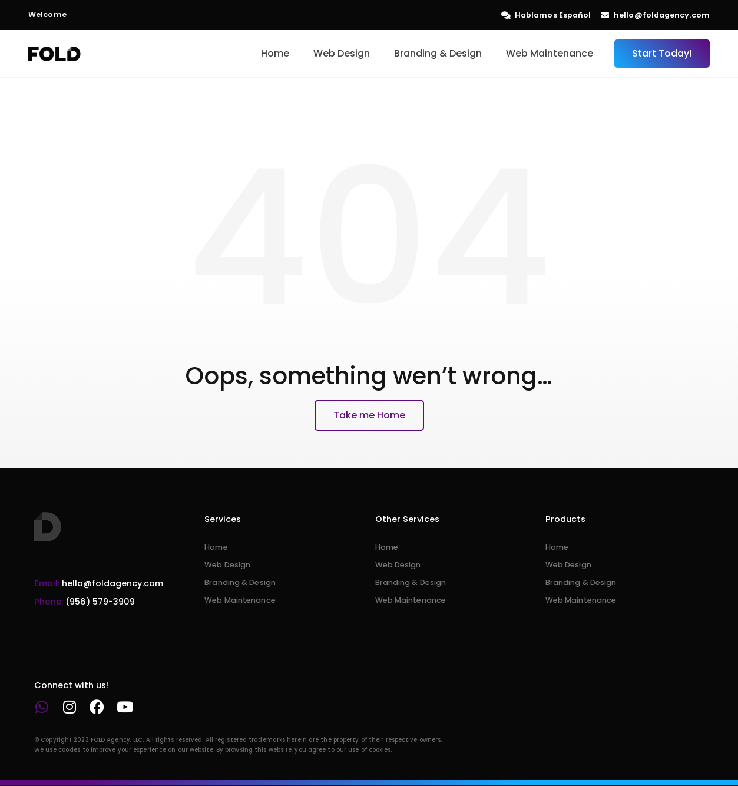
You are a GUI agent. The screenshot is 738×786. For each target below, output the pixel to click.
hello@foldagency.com (98, 583)
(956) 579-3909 (84, 601)
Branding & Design (438, 53)
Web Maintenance (549, 53)
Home (275, 53)
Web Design (341, 53)
